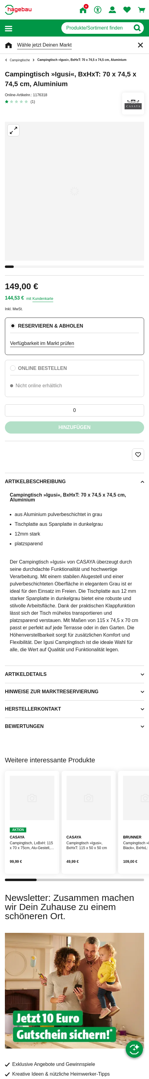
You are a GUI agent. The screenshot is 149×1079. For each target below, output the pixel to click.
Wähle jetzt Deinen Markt (44, 44)
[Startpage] (18, 10)
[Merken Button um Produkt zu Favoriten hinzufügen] (138, 454)
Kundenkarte (42, 299)
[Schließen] (140, 45)
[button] (8, 28)
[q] (95, 28)
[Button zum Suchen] (137, 28)
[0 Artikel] (74, 410)
